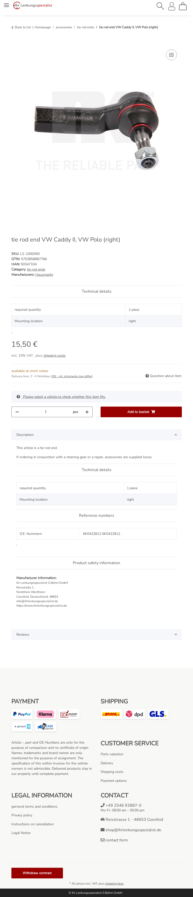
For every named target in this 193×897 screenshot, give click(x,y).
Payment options (114, 780)
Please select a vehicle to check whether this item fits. (61, 396)
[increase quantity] (87, 412)
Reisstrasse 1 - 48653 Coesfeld (132, 819)
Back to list (23, 27)
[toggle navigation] (6, 3)
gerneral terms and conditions (34, 806)
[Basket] (183, 6)
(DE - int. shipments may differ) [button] (72, 376)
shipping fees (114, 884)
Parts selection (112, 754)
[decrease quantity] (17, 412)
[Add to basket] (15, 42)
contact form (114, 840)
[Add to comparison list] (171, 54)
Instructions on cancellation (32, 824)
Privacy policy (21, 815)
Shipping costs (112, 771)
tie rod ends (36, 269)
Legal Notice (20, 832)
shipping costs (54, 355)
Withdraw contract (37, 873)
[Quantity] (45, 412)
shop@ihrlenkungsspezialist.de (131, 830)
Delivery (107, 763)
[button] (160, 6)
